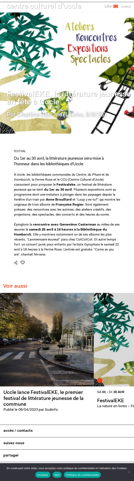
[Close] (126, 6)
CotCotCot (84, 239)
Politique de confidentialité (82, 474)
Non (57, 474)
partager (11, 455)
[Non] (129, 472)
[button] (111, 6)
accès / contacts (18, 431)
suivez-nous (13, 443)
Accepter (42, 474)
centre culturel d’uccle (44, 6)
